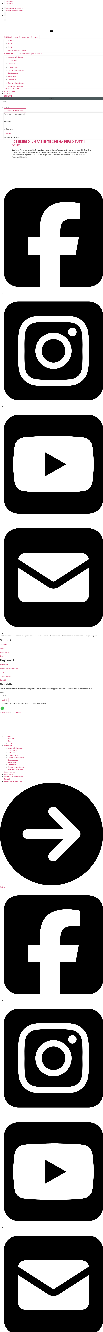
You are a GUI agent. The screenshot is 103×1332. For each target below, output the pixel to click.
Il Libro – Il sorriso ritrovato (13, 777)
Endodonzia (12, 753)
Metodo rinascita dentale (9, 669)
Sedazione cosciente (15, 769)
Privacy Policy (5, 713)
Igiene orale (12, 762)
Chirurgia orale (13, 755)
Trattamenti (4, 665)
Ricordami (8, 129)
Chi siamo (3, 645)
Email (2, 692)
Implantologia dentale (15, 748)
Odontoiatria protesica (16, 758)
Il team (2, 648)
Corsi (2, 672)
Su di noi (11, 739)
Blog (1, 656)
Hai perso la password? (12, 137)
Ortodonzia (12, 765)
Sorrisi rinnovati (5, 676)
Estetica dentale (13, 760)
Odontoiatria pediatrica (16, 767)
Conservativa (12, 750)
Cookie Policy (16, 713)
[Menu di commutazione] (1, 34)
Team (10, 741)
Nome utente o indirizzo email (14, 114)
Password (7, 121)
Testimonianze (5, 652)
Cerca (51, 98)
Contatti (3, 680)
